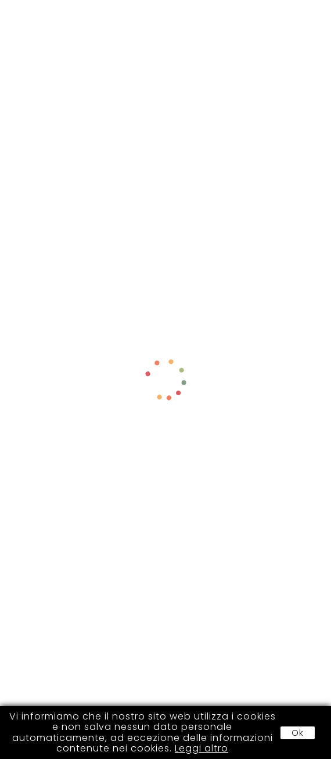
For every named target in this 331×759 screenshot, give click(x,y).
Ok (298, 733)
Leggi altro (201, 748)
